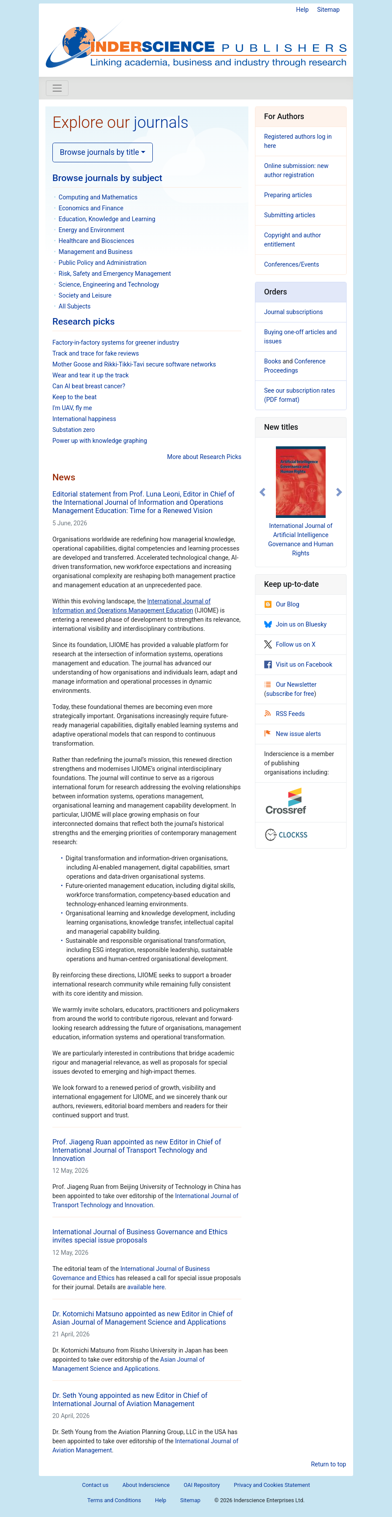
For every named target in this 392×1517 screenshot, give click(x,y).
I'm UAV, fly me (72, 407)
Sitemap (328, 9)
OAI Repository (202, 1485)
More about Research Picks (204, 456)
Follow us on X (290, 644)
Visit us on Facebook (298, 664)
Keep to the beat (74, 397)
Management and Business (95, 251)
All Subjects (74, 306)
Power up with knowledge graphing (99, 440)
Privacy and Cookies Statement (272, 1485)
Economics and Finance (90, 208)
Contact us (95, 1485)
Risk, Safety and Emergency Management (114, 273)
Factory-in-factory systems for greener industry (115, 342)
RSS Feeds (285, 713)
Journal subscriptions (293, 311)
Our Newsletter (290, 684)
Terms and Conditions (114, 1500)
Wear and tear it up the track (90, 375)
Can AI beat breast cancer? (88, 386)
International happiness (84, 418)
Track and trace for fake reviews (95, 353)
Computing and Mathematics (98, 197)
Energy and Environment (91, 229)
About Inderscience (146, 1485)
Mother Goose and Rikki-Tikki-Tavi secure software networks (134, 364)
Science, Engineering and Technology (108, 284)
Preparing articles (288, 195)
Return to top (328, 1464)
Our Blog (281, 604)
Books (272, 361)
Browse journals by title (99, 152)
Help (302, 9)
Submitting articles (289, 215)
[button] (262, 492)
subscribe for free (290, 693)
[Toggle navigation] (57, 88)
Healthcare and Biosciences (96, 240)
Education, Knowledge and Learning (106, 219)
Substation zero (73, 429)
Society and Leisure (84, 295)
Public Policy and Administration (102, 262)
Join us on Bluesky (295, 624)
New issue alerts (293, 733)
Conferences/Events (291, 264)
